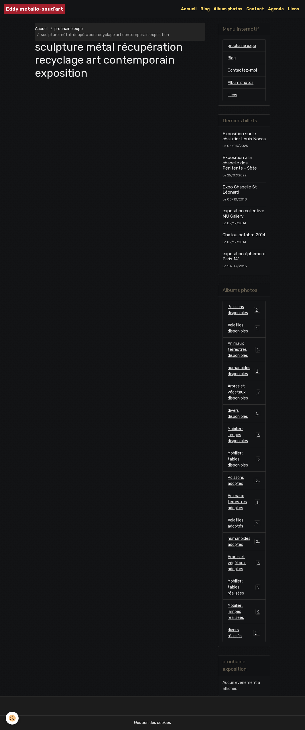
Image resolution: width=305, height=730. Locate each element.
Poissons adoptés (244, 480)
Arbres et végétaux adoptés (244, 562)
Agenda (276, 9)
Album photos (228, 9)
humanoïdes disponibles (244, 370)
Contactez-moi (242, 70)
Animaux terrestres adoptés (244, 501)
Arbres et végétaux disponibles (244, 392)
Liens (293, 9)
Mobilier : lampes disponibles (244, 434)
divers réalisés (244, 632)
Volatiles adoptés (244, 523)
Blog (205, 9)
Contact (255, 9)
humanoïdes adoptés (244, 541)
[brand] (34, 9)
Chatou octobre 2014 (244, 234)
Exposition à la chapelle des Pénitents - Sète (240, 163)
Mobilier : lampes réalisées (244, 611)
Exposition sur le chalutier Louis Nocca (244, 136)
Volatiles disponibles (244, 328)
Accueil (188, 9)
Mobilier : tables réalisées (244, 587)
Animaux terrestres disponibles (244, 349)
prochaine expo (68, 28)
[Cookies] (12, 718)
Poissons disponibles (244, 309)
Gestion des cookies (152, 722)
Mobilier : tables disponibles (244, 459)
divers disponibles (244, 413)
